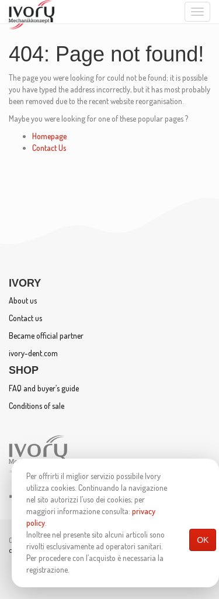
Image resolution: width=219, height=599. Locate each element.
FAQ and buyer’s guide (44, 388)
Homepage (49, 136)
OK (202, 540)
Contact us (25, 318)
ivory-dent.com (33, 353)
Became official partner (46, 335)
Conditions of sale (36, 406)
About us (23, 300)
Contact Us (49, 148)
